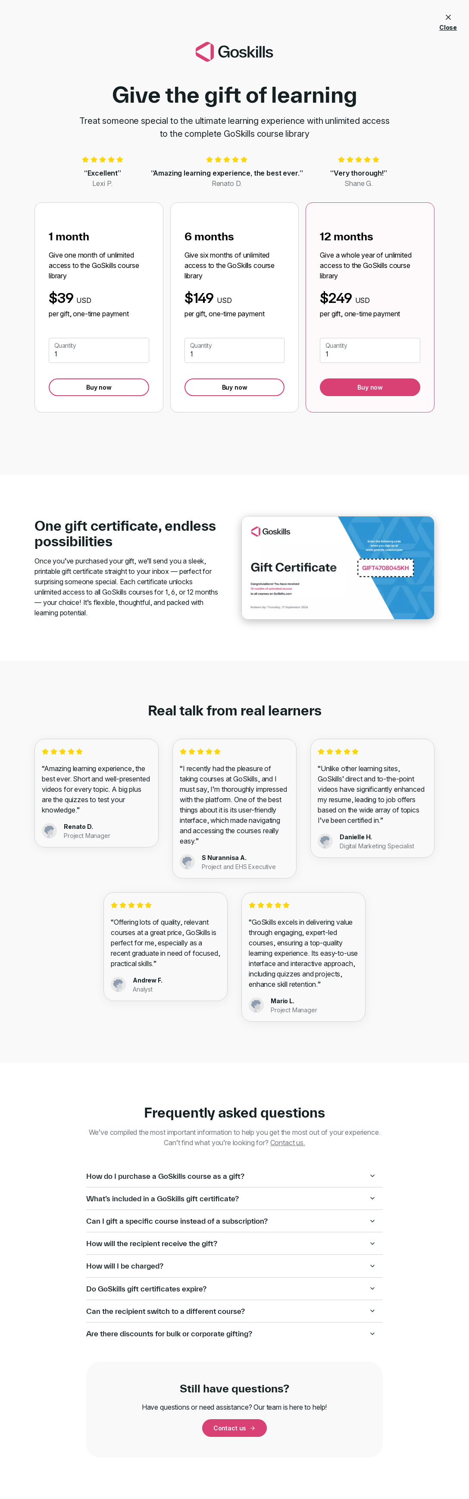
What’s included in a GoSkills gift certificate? (231, 1198)
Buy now (99, 387)
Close (448, 20)
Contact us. (287, 1142)
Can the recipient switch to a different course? (231, 1311)
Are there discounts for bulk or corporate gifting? (231, 1333)
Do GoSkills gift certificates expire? (231, 1289)
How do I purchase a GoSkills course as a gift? (231, 1176)
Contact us (234, 1428)
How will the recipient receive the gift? (231, 1243)
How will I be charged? (231, 1266)
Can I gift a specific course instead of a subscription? (231, 1221)
